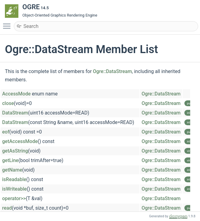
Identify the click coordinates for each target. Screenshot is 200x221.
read (7, 208)
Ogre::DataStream (112, 71)
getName (12, 170)
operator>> (14, 198)
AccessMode (16, 94)
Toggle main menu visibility (8, 23)
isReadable (14, 179)
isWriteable (14, 189)
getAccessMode (20, 141)
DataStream (15, 113)
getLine (10, 160)
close (8, 103)
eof (5, 132)
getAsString (15, 151)
